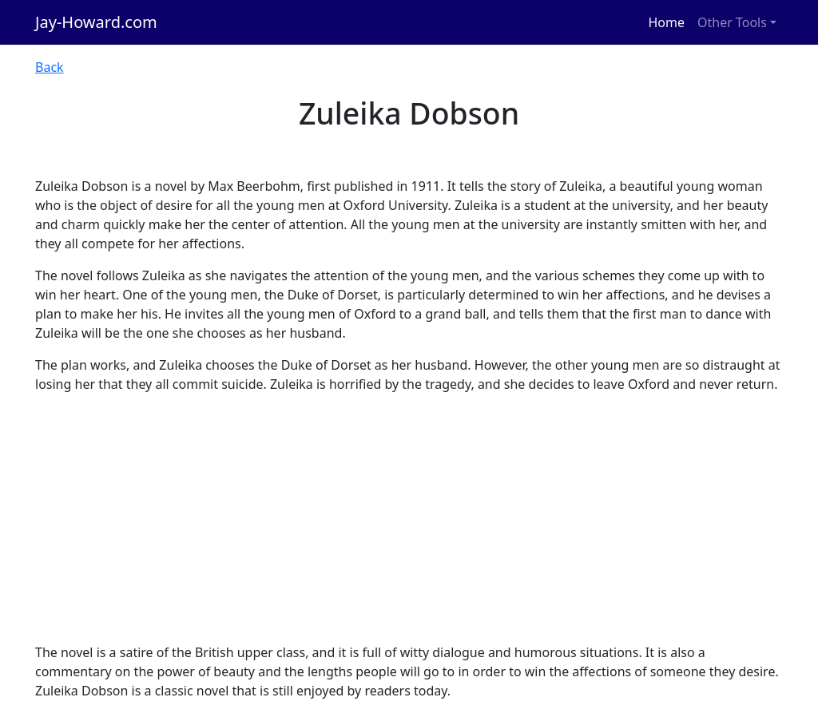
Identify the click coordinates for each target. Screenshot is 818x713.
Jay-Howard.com (96, 22)
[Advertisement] (409, 518)
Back (49, 67)
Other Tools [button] (732, 22)
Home (667, 22)
